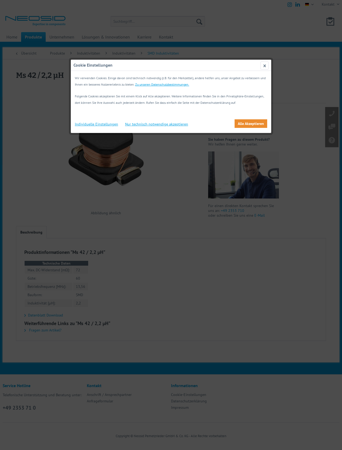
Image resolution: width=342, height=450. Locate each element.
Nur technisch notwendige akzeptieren (156, 124)
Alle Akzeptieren (251, 123)
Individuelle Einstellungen (96, 124)
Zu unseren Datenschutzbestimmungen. (162, 84)
